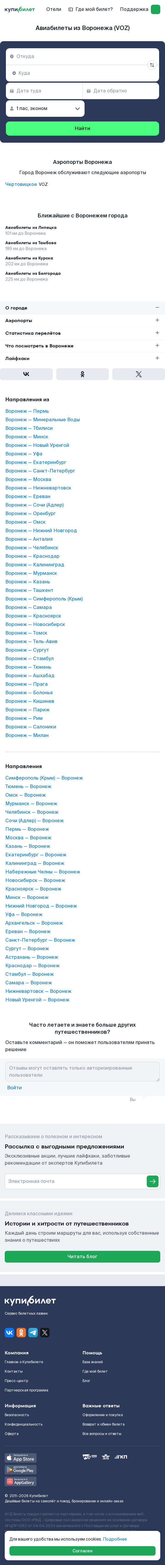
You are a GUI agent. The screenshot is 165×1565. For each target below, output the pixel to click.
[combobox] (82, 56)
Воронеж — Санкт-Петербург (40, 471)
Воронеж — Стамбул (29, 659)
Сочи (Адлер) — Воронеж (34, 821)
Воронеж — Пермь (27, 411)
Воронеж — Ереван (27, 497)
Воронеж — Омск (25, 522)
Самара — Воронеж (28, 983)
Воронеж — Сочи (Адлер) (34, 505)
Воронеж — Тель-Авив (31, 642)
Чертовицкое (21, 184)
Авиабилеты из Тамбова (30, 243)
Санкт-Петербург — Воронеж (40, 940)
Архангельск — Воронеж (34, 923)
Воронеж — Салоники (30, 727)
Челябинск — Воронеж (31, 812)
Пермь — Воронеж (27, 829)
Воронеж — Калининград (34, 565)
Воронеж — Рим (24, 718)
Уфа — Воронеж (23, 915)
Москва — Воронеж (28, 838)
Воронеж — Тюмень (28, 667)
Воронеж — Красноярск (33, 616)
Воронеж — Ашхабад (30, 676)
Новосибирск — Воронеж (35, 880)
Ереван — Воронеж (27, 932)
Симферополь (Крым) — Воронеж (44, 778)
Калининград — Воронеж (34, 863)
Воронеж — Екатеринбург (35, 462)
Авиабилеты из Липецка (31, 227)
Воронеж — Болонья (29, 693)
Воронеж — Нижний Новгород (41, 531)
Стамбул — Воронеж (29, 974)
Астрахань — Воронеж (31, 957)
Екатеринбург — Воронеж (35, 855)
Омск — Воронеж (25, 795)
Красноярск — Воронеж (33, 889)
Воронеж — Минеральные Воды (42, 420)
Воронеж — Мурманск (31, 573)
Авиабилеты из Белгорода (33, 273)
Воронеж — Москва (28, 479)
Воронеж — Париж (27, 710)
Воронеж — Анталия (29, 539)
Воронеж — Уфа (23, 454)
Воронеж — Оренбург (30, 514)
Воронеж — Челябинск (31, 548)
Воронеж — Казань (27, 582)
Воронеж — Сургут (27, 650)
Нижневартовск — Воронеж (38, 991)
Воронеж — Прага (26, 684)
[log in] (155, 9)
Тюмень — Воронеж (28, 787)
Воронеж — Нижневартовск (38, 488)
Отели (53, 9)
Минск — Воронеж (26, 897)
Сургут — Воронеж (27, 949)
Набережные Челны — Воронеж (42, 872)
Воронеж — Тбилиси (29, 428)
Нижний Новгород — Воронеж (41, 906)
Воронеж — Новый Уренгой (37, 445)
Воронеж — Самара (28, 607)
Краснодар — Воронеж (32, 966)
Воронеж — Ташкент (29, 590)
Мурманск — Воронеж (31, 804)
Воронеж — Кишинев (29, 701)
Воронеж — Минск (26, 437)
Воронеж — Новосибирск (35, 624)
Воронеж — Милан (27, 735)
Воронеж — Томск (26, 633)
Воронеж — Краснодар (32, 556)
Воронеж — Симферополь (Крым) (44, 599)
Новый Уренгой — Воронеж (37, 1000)
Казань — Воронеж (27, 846)
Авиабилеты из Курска (29, 258)
